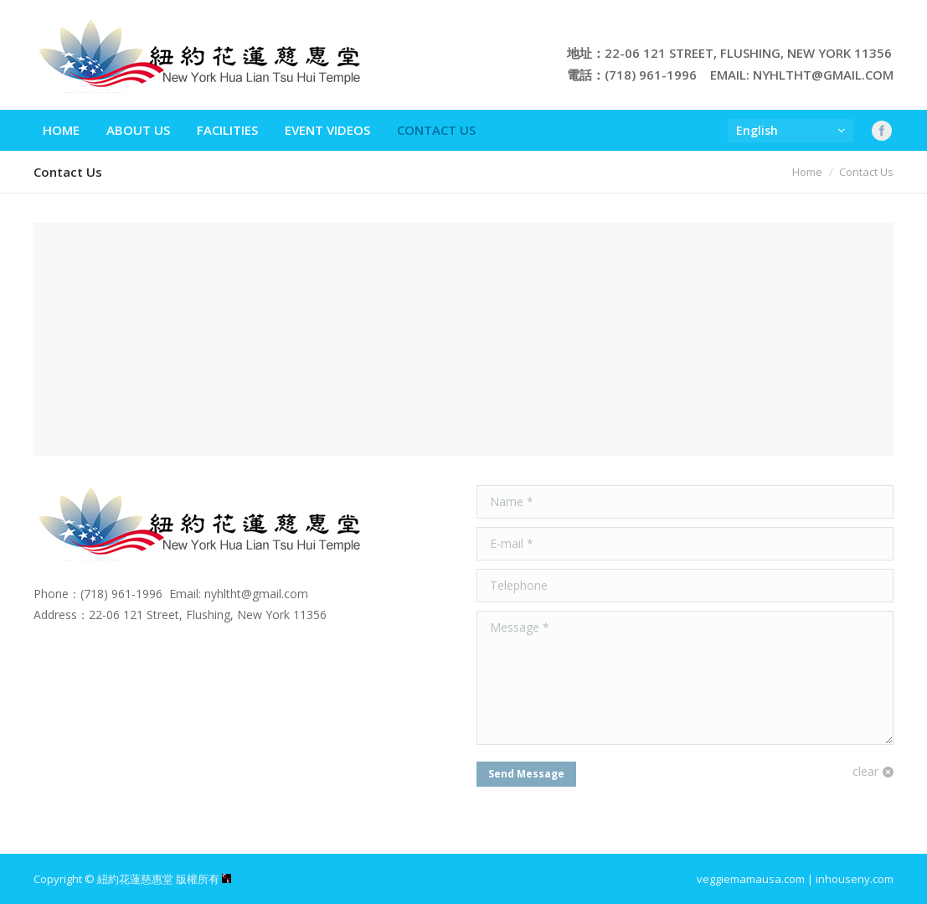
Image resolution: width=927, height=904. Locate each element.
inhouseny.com (855, 878)
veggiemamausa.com (751, 878)
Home (807, 171)
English (757, 130)
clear (865, 771)
